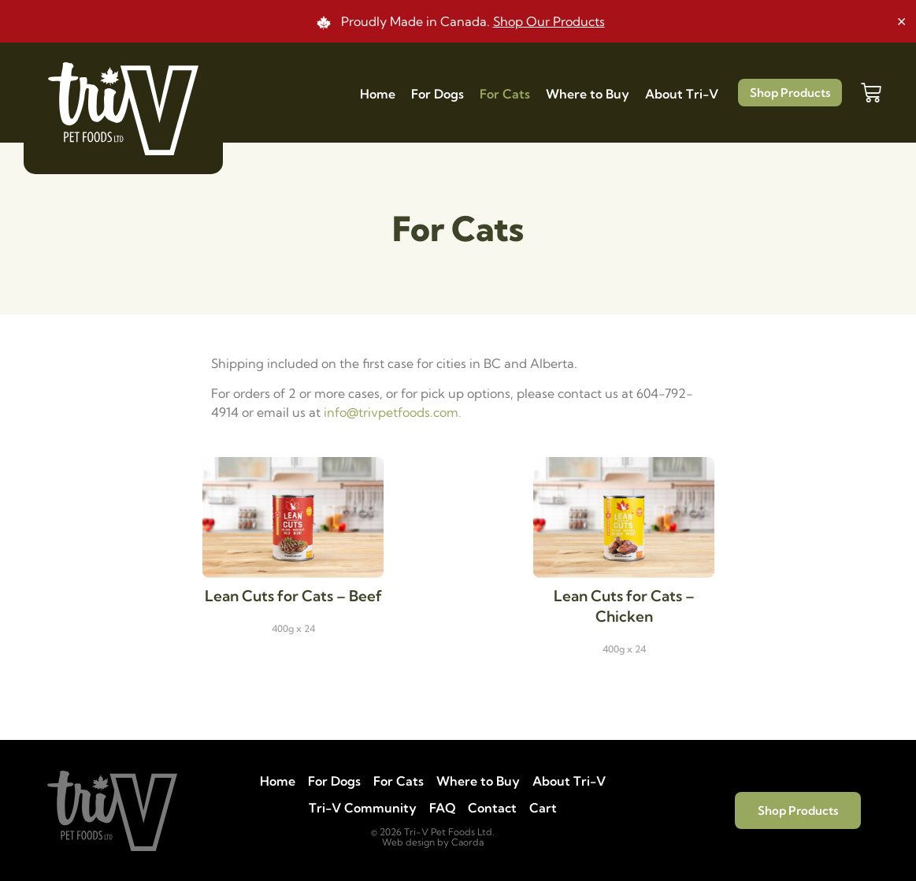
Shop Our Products (549, 21)
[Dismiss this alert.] (901, 19)
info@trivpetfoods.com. (393, 412)
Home (377, 94)
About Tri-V (681, 94)
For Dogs (437, 94)
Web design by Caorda (433, 842)
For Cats (505, 94)
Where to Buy (587, 94)
